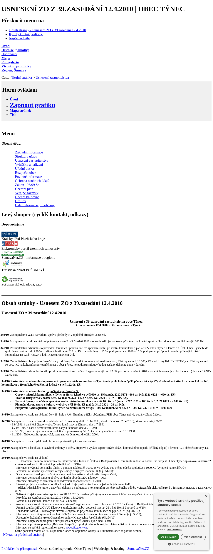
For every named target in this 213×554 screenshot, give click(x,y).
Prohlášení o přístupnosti (19, 548)
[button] (181, 544)
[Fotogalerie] (106, 62)
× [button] (206, 496)
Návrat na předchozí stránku (23, 534)
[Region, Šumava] (106, 70)
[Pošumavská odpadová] (12, 281)
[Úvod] (106, 46)
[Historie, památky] (106, 50)
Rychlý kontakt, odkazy (26, 34)
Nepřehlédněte (19, 38)
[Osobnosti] (106, 54)
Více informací (174, 529)
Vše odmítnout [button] (193, 537)
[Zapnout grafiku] (32, 104)
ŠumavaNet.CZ (138, 548)
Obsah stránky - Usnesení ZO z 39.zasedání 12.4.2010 (47, 30)
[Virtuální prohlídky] (106, 66)
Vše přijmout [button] (168, 537)
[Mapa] (106, 58)
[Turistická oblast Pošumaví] (12, 267)
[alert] (181, 521)
